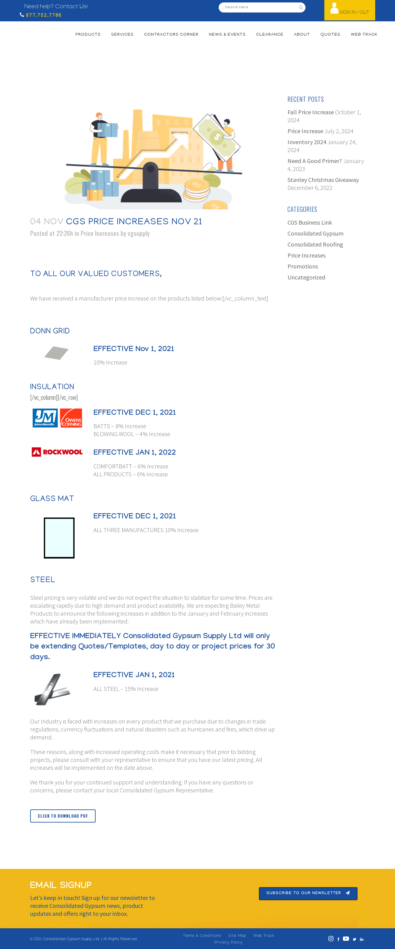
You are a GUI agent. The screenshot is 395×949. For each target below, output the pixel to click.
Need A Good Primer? (314, 161)
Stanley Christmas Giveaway (323, 179)
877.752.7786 (43, 16)
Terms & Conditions (202, 936)
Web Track (263, 936)
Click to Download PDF (63, 816)
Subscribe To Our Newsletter (308, 893)
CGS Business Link (309, 222)
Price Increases (100, 233)
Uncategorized (306, 277)
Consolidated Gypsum (315, 233)
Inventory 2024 (306, 142)
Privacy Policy (229, 943)
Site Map (237, 936)
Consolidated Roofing (315, 244)
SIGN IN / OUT (354, 13)
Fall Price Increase (310, 112)
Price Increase (305, 131)
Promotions (302, 266)
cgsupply (139, 233)
